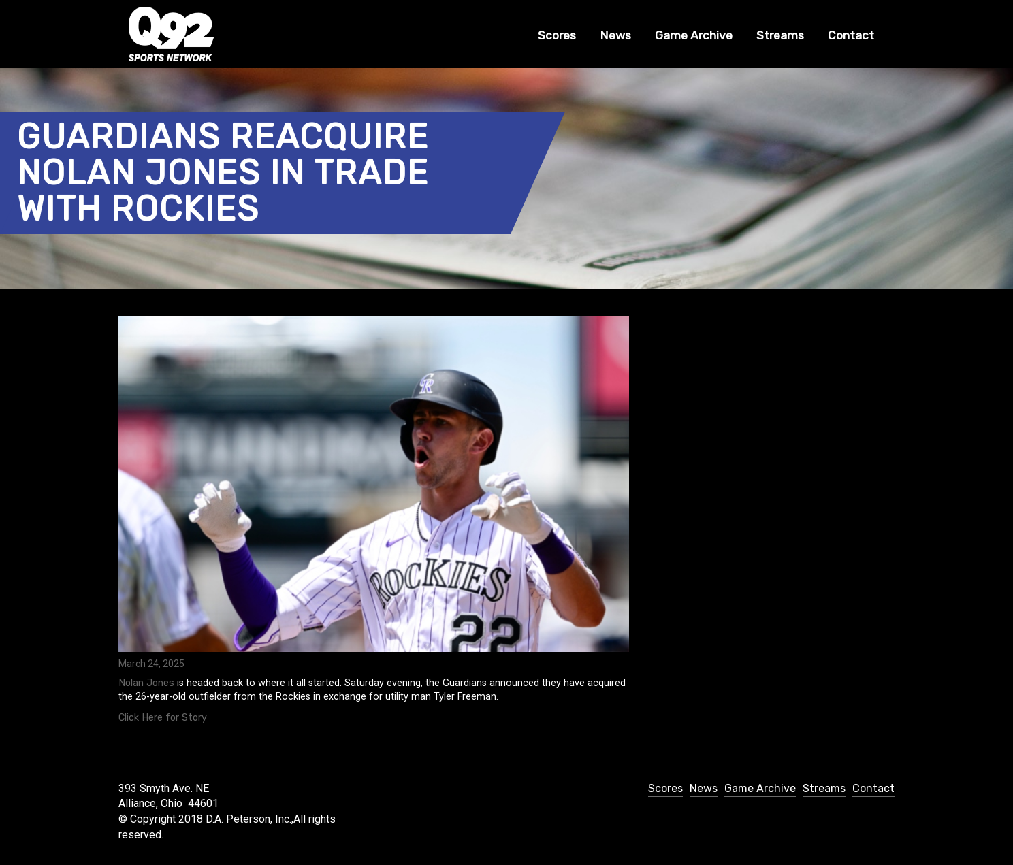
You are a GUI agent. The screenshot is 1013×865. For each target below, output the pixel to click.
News (615, 35)
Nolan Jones (146, 683)
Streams (780, 35)
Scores (557, 35)
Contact (851, 35)
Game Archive (694, 35)
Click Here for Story (162, 717)
